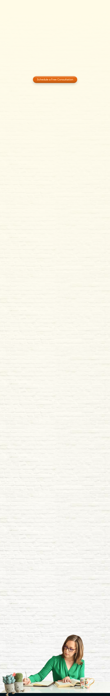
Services (56, 5)
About (41, 5)
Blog (70, 5)
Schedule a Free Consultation (55, 79)
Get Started (96, 5)
